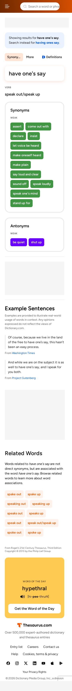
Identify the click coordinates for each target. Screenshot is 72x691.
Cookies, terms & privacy (40, 654)
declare (18, 136)
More (30, 57)
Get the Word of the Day (34, 608)
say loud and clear (26, 174)
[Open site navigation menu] (7, 6)
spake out (14, 494)
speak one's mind (25, 193)
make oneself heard (27, 155)
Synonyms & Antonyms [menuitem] (15, 57)
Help (14, 654)
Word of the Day (34, 581)
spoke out (14, 532)
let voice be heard (26, 145)
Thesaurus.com (15, 6)
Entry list (16, 647)
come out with (38, 126)
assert (17, 126)
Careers (32, 647)
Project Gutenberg (24, 378)
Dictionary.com (65, 6)
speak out (14, 523)
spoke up (34, 532)
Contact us (51, 647)
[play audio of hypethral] (22, 596)
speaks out (15, 513)
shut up (36, 242)
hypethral (34, 588)
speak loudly (42, 184)
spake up (34, 494)
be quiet (19, 242)
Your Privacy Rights (34, 672)
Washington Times (23, 353)
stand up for (21, 203)
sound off (19, 184)
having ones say (47, 42)
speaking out (16, 504)
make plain (20, 165)
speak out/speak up (42, 523)
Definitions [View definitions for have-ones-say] (54, 57)
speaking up (41, 504)
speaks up (36, 513)
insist (33, 136)
